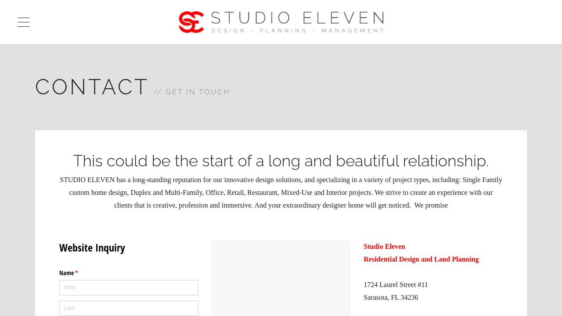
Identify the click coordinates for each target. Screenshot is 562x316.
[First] (128, 287)
